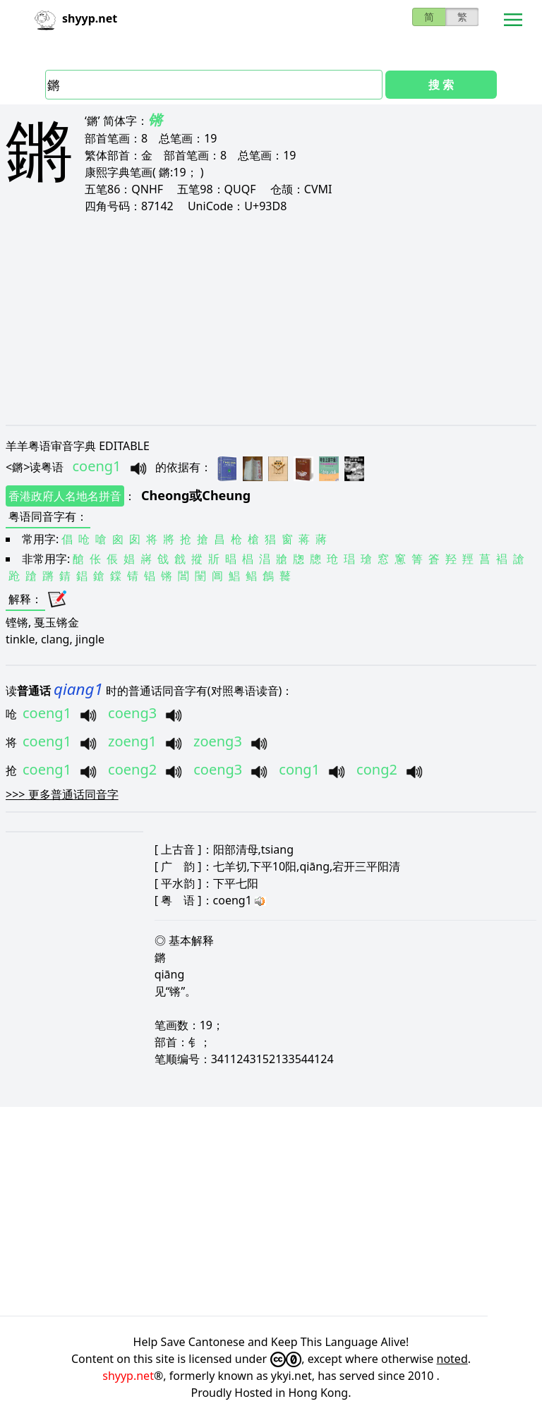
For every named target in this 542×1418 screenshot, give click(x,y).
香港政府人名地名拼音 (64, 496)
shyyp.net (128, 1375)
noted (452, 1359)
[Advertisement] (271, 319)
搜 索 (441, 84)
